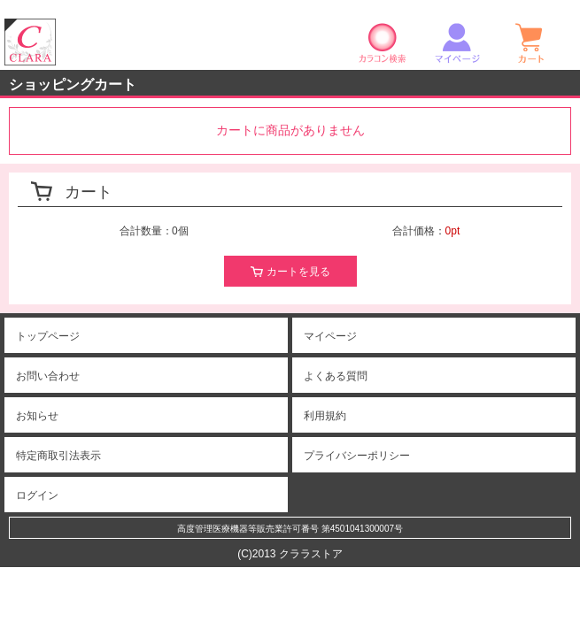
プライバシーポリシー (357, 455)
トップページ (48, 336)
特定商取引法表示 (58, 455)
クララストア (30, 42)
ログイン (37, 495)
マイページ (457, 42)
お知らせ (37, 416)
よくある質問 (335, 376)
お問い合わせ (48, 376)
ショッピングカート (531, 42)
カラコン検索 (382, 42)
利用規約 (325, 416)
